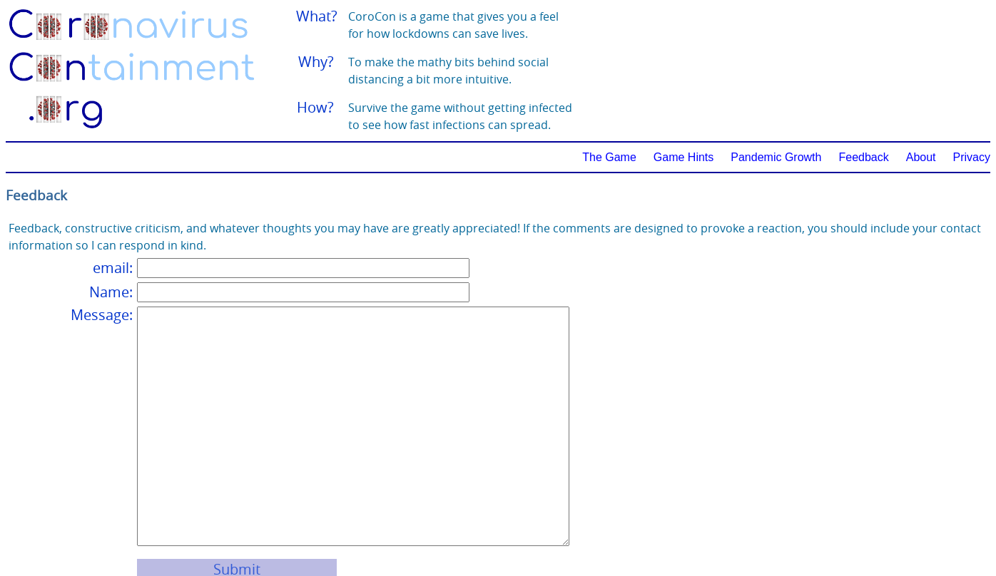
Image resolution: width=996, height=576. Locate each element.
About (921, 157)
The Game (609, 157)
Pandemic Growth (776, 157)
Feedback (863, 157)
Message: (102, 314)
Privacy (971, 157)
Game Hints (683, 157)
